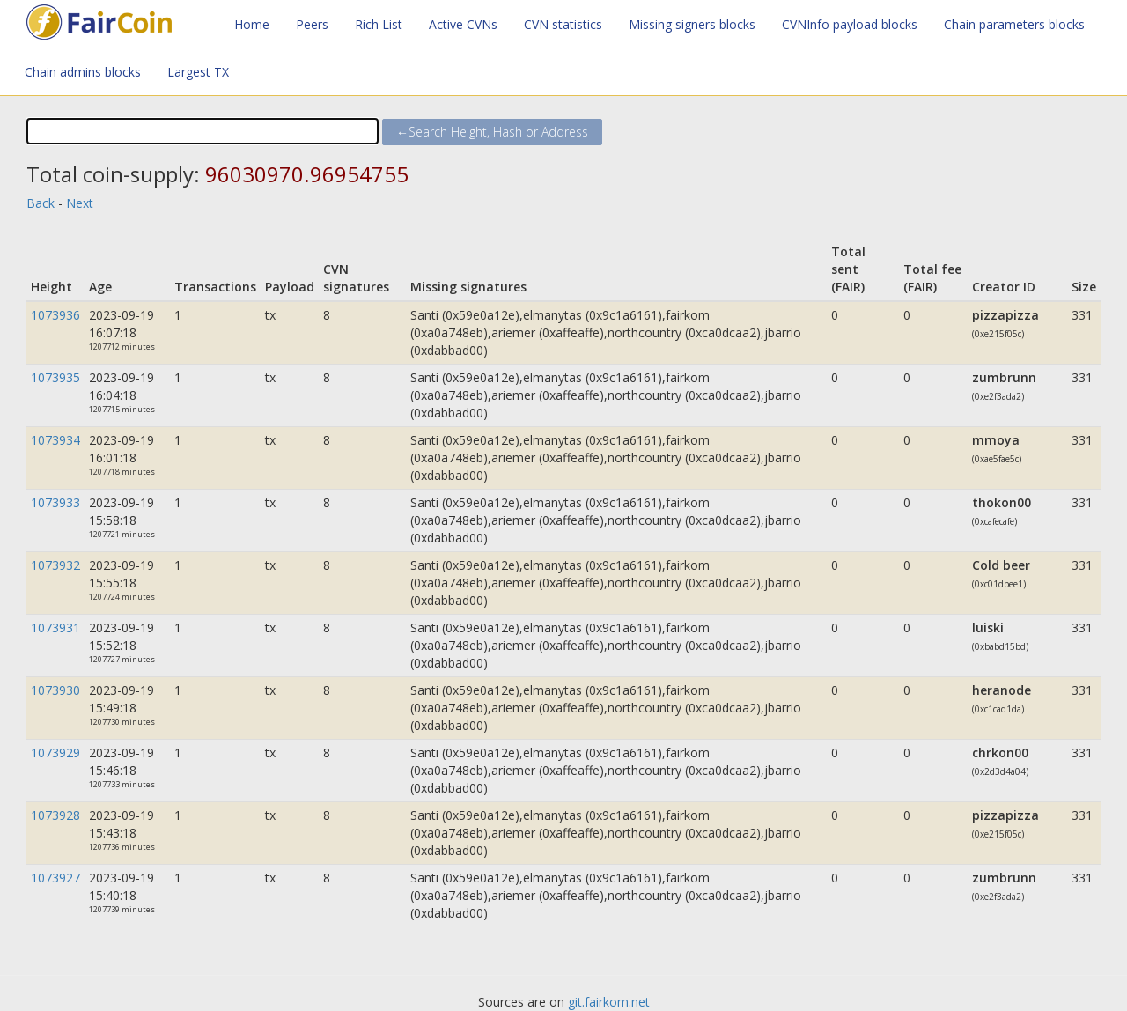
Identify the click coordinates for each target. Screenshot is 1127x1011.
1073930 (55, 690)
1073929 (55, 752)
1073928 (55, 815)
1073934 (55, 440)
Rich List (378, 24)
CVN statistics (563, 24)
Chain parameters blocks (1014, 24)
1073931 (55, 627)
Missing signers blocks (692, 24)
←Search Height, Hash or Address (492, 131)
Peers (312, 24)
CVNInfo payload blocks (849, 24)
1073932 (55, 565)
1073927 (55, 877)
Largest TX (198, 71)
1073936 (55, 314)
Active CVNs (463, 24)
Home (251, 24)
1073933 (55, 502)
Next (79, 203)
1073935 (55, 377)
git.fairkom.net (609, 1001)
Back (40, 203)
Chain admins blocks (83, 71)
